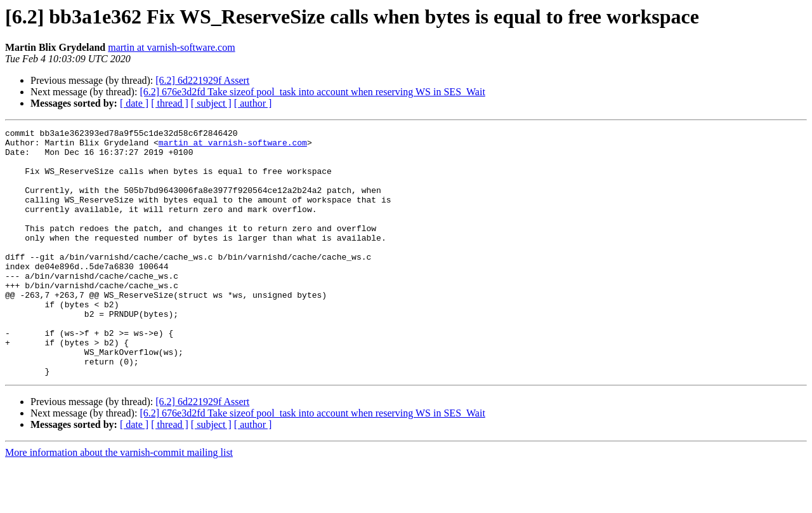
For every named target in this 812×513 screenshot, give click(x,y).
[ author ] (253, 103)
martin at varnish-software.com (171, 47)
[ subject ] (211, 103)
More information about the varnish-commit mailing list (119, 501)
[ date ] (134, 103)
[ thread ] (169, 103)
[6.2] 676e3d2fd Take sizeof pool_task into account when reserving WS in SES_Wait (312, 91)
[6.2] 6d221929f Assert (202, 80)
